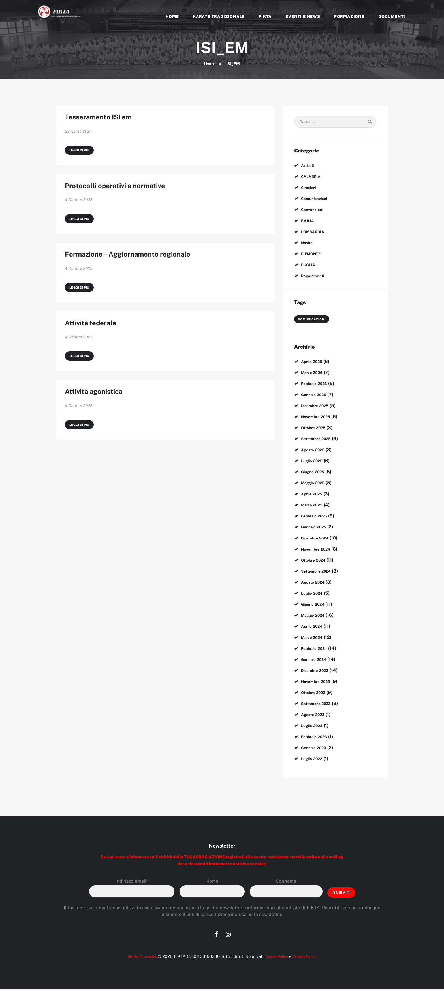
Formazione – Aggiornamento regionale (152, 269)
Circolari (310, 188)
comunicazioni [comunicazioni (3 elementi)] (310, 319)
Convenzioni (313, 210)
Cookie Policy (277, 958)
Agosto (315, 450)
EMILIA (309, 221)
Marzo (314, 373)
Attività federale (101, 344)
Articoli (309, 166)
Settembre (319, 439)
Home (209, 63)
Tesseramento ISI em (111, 119)
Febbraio (317, 384)
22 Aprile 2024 (78, 135)
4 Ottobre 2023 (78, 210)
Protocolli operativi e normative (134, 194)
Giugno (315, 472)
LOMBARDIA (315, 232)
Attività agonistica (106, 419)
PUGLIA (309, 265)
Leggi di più (81, 156)
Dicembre (318, 406)
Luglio (314, 461)
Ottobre (316, 428)
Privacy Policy (310, 958)
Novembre (318, 417)
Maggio (315, 483)
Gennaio (316, 395)
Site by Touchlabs (137, 958)
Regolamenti (314, 276)
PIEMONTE (313, 254)
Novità (308, 243)
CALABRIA (313, 177)
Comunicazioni (316, 199)
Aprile (314, 362)
